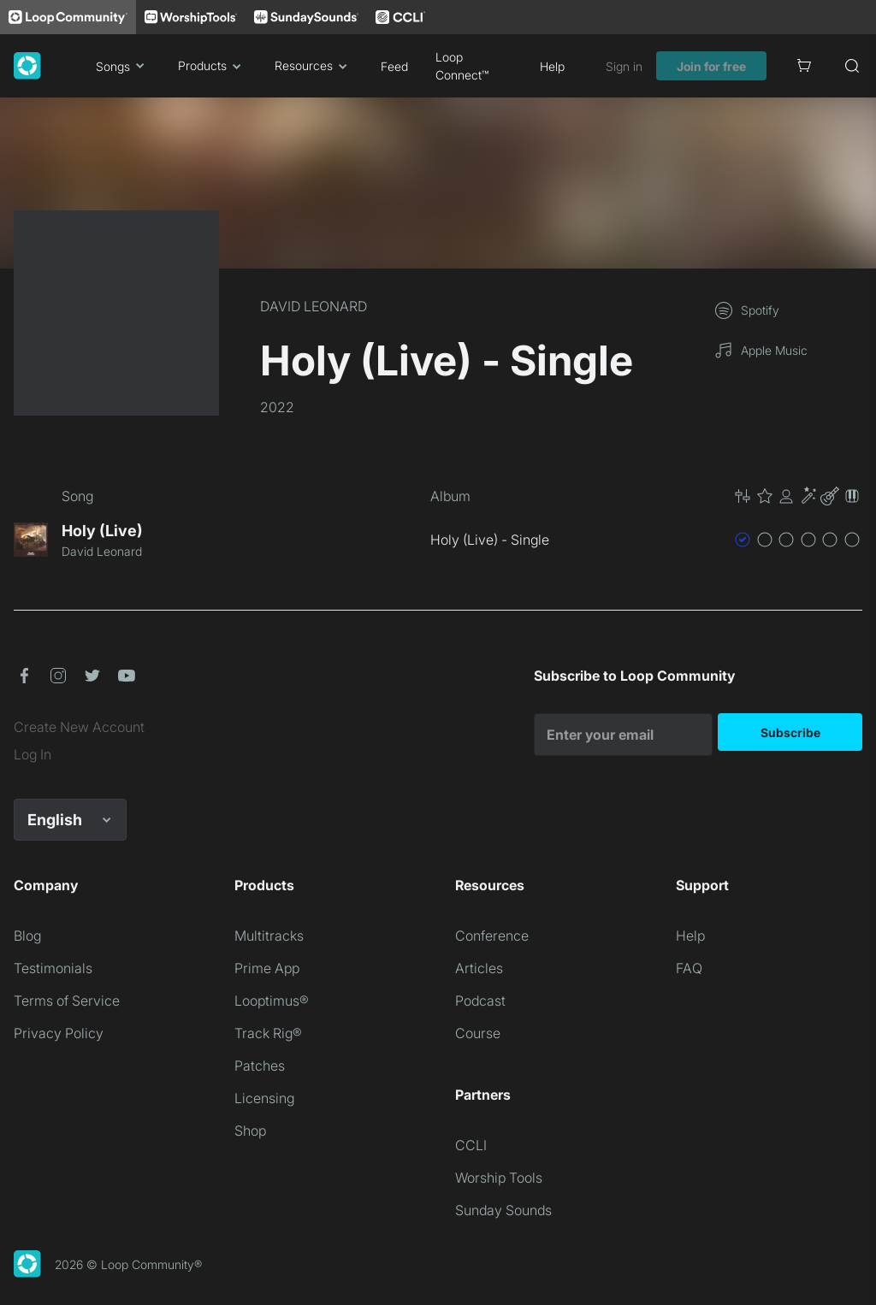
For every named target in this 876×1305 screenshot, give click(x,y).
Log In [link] (32, 754)
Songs (123, 66)
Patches (259, 1065)
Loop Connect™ (461, 66)
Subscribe (790, 732)
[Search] (852, 66)
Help (552, 66)
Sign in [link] (624, 66)
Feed (394, 66)
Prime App (266, 968)
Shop (250, 1130)
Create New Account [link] (79, 726)
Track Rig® (268, 1033)
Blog (27, 935)
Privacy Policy (59, 1033)
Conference (492, 935)
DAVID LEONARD (313, 306)
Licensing (264, 1098)
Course (477, 1033)
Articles (479, 968)
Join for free (711, 66)
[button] (797, 496)
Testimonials (53, 968)
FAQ (689, 968)
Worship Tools (498, 1177)
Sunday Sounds (503, 1210)
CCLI (471, 1145)
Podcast (480, 1000)
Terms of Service (67, 1000)
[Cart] (804, 66)
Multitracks (269, 935)
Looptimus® (271, 1000)
